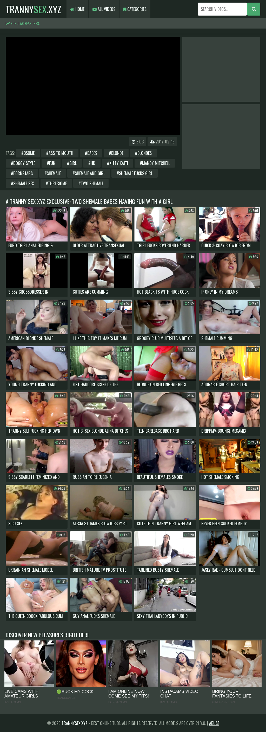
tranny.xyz (33, 9)
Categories (135, 9)
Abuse (214, 723)
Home (77, 9)
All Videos (103, 9)
